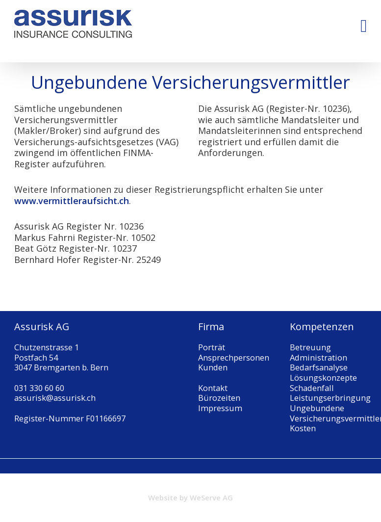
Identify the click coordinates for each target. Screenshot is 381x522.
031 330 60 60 (39, 387)
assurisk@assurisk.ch (55, 397)
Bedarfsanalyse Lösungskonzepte (323, 372)
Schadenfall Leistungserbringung (330, 393)
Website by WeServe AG (190, 497)
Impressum (220, 408)
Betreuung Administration (318, 352)
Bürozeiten (219, 397)
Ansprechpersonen (233, 357)
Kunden (213, 367)
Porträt (211, 347)
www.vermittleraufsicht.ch (71, 201)
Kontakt (213, 387)
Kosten (303, 428)
